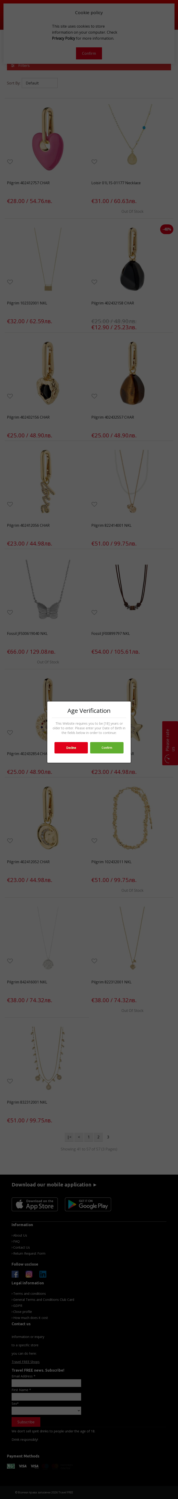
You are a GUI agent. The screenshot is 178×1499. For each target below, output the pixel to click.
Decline (71, 748)
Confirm (107, 748)
